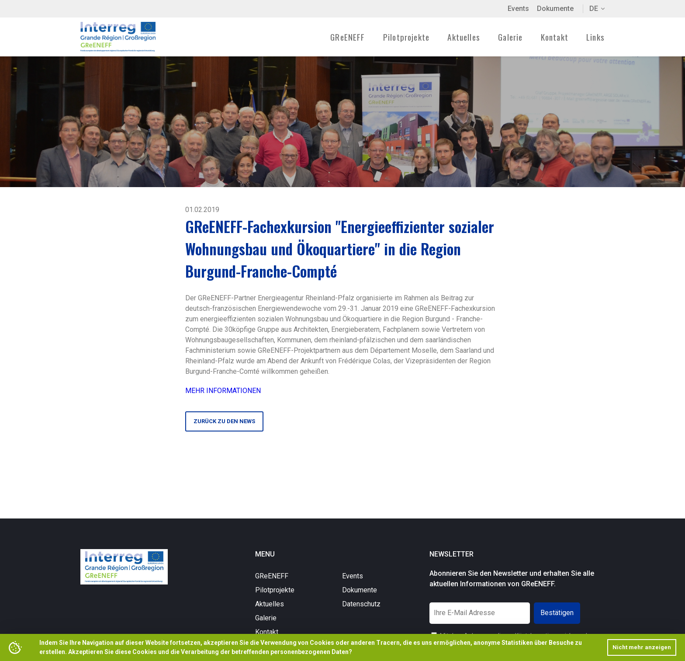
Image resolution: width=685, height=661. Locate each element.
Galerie (510, 37)
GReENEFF (271, 576)
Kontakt (554, 37)
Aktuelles (463, 37)
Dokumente (555, 8)
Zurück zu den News (224, 421)
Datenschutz (361, 604)
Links (595, 37)
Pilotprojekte (274, 590)
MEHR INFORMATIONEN (223, 390)
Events (518, 8)
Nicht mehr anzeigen (641, 647)
